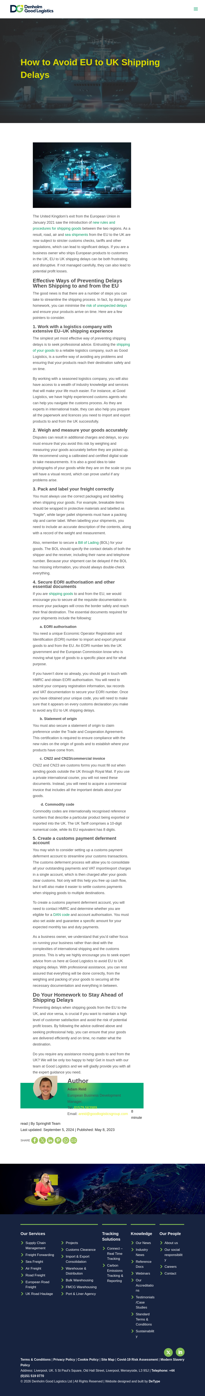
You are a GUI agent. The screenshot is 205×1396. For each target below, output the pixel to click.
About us (171, 1243)
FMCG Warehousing (81, 1287)
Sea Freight (34, 1262)
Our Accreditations (145, 1285)
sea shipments (76, 235)
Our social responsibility (174, 1255)
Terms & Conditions (35, 1359)
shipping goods (61, 594)
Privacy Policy (64, 1359)
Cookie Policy (88, 1359)
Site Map (108, 1359)
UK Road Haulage (39, 1294)
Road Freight (35, 1275)
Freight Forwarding (39, 1255)
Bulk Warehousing (79, 1280)
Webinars (143, 1273)
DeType (154, 1381)
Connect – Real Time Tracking (115, 1254)
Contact (170, 1273)
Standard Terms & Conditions (144, 1319)
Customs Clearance (80, 1250)
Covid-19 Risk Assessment (137, 1359)
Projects (72, 1243)
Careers (171, 1267)
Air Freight (33, 1268)
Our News (143, 1243)
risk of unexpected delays (106, 306)
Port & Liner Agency (81, 1294)
